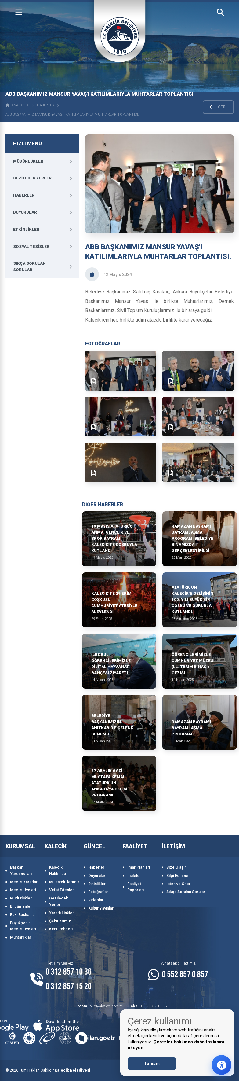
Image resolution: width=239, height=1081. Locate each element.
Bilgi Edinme (177, 875)
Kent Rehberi (61, 929)
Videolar (95, 900)
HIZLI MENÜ (27, 143)
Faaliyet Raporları (135, 886)
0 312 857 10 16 (148, 1006)
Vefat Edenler (61, 890)
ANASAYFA (17, 105)
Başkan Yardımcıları (21, 870)
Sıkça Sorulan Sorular (29, 266)
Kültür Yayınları (101, 908)
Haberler (45, 105)
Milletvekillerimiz (63, 882)
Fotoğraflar (98, 891)
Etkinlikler (26, 229)
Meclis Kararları (24, 882)
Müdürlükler (28, 161)
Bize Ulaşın (176, 867)
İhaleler (134, 875)
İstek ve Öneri (178, 883)
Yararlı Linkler (61, 912)
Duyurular (25, 212)
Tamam (152, 1063)
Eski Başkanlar (23, 914)
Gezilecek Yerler (32, 178)
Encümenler (21, 906)
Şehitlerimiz (60, 921)
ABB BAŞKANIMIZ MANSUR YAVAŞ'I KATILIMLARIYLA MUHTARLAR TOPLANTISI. (72, 114)
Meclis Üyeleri (23, 890)
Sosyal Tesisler (31, 246)
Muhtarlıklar (20, 937)
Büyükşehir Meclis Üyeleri (23, 926)
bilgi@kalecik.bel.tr (97, 1006)
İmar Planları (138, 867)
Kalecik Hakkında (57, 870)
